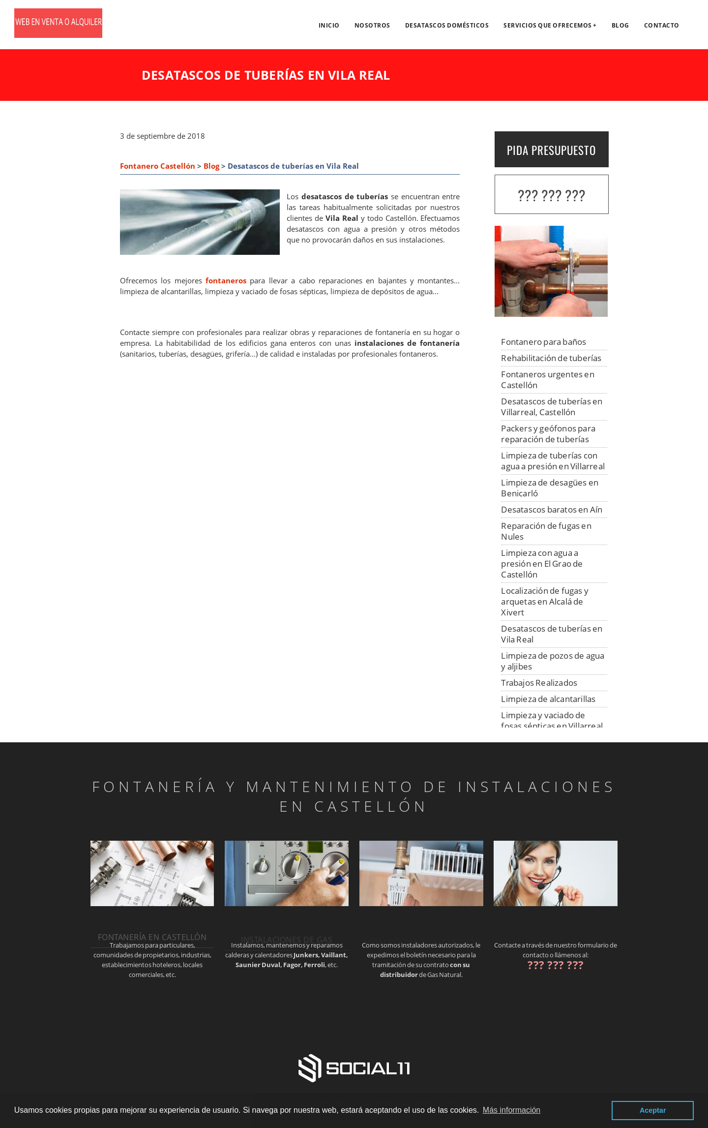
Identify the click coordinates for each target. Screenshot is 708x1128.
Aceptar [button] (653, 1110)
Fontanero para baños (543, 341)
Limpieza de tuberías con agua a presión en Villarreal (553, 461)
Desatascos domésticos (447, 25)
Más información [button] (511, 1110)
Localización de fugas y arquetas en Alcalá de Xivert (545, 601)
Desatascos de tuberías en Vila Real (551, 634)
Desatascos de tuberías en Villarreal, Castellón (551, 407)
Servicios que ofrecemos (547, 25)
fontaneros (226, 280)
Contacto (661, 25)
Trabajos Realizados (539, 682)
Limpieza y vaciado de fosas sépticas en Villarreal (552, 720)
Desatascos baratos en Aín (551, 509)
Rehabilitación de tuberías (551, 358)
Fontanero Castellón (157, 166)
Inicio (329, 25)
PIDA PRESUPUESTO (551, 150)
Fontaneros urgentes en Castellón (547, 379)
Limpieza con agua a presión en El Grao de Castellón (542, 563)
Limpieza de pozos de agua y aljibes (552, 661)
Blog (620, 25)
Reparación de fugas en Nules (546, 531)
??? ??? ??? (552, 195)
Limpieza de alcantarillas (548, 698)
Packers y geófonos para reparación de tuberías (548, 434)
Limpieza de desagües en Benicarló (549, 488)
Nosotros (372, 25)
